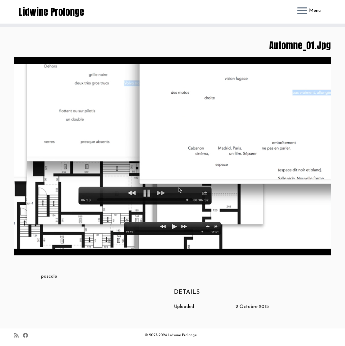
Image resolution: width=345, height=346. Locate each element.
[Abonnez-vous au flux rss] (18, 336)
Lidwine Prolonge (51, 12)
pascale (49, 276)
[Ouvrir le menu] (302, 11)
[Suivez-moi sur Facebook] (27, 336)
